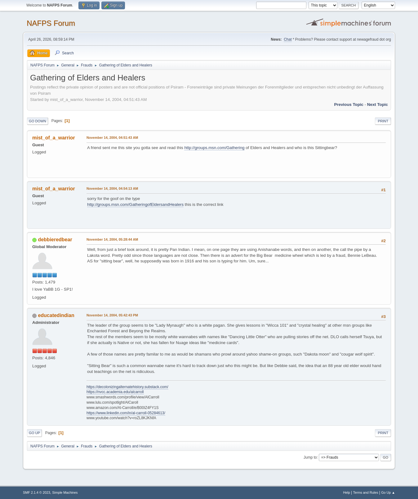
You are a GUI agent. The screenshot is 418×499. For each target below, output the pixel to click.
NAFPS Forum (51, 23)
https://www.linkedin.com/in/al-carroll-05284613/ (126, 413)
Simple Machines (65, 492)
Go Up (34, 433)
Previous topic (348, 104)
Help (346, 492)
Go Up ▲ (388, 492)
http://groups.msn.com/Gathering (214, 147)
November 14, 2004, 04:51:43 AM (112, 137)
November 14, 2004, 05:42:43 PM (112, 315)
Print (383, 121)
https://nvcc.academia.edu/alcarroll (115, 392)
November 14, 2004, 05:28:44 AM (112, 239)
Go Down (37, 121)
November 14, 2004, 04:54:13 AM (112, 188)
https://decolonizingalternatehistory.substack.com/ (127, 387)
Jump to (310, 457)
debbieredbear (55, 239)
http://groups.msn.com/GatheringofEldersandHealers (135, 204)
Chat (287, 39)
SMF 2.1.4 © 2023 (36, 492)
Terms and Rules (365, 492)
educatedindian (56, 315)
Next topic (377, 104)
